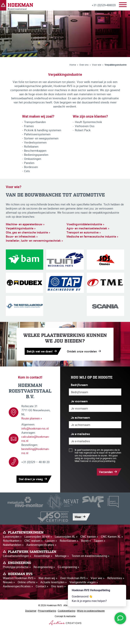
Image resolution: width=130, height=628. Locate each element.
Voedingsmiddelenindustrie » (85, 224)
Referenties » (115, 578)
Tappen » (99, 541)
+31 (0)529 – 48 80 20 (35, 462)
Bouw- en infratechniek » (22, 236)
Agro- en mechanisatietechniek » (88, 228)
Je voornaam (79, 401)
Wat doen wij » (47, 578)
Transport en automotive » (84, 232)
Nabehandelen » (13, 545)
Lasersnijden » (12, 536)
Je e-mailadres (80, 434)
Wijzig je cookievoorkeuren (91, 610)
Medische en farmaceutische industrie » (92, 236)
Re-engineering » (44, 567)
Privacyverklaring (47, 610)
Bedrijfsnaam (79, 385)
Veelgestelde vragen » (83, 582)
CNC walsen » (33, 541)
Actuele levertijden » (53, 582)
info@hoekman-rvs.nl (35, 428)
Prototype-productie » (17, 567)
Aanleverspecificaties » (41, 545)
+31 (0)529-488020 (104, 5)
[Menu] (123, 5)
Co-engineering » (68, 567)
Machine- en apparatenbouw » (25, 224)
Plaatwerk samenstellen (32, 552)
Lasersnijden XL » (66, 536)
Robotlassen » (69, 541)
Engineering (19, 563)
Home (72, 64)
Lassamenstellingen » (17, 556)
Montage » (62, 556)
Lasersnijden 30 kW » (38, 536)
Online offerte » (27, 582)
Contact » (42, 586)
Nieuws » (9, 582)
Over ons (83, 64)
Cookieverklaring (66, 610)
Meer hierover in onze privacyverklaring (95, 460)
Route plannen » (31, 418)
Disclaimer (30, 610)
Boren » (86, 541)
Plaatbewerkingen (25, 533)
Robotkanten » (12, 541)
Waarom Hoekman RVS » (19, 578)
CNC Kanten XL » (112, 536)
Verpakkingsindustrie (116, 64)
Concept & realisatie (65, 620)
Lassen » (51, 541)
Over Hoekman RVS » (74, 578)
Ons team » (58, 586)
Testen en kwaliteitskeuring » (90, 556)
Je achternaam (80, 417)
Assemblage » (43, 556)
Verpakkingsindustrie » (21, 228)
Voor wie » (97, 578)
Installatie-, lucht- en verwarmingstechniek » (34, 240)
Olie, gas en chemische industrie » (28, 232)
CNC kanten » (89, 536)
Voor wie (96, 64)
